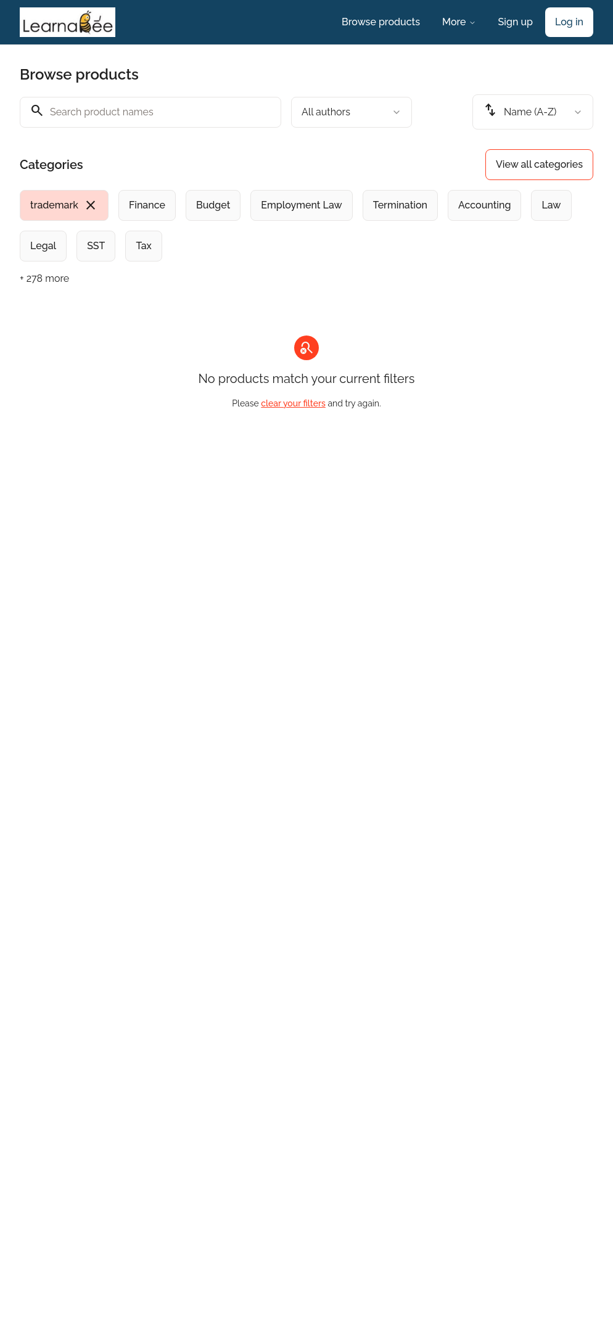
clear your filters (293, 403)
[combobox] (351, 112)
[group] (306, 225)
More (459, 22)
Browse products (381, 22)
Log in (569, 22)
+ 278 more (44, 278)
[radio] (64, 205)
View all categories (539, 164)
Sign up (515, 22)
